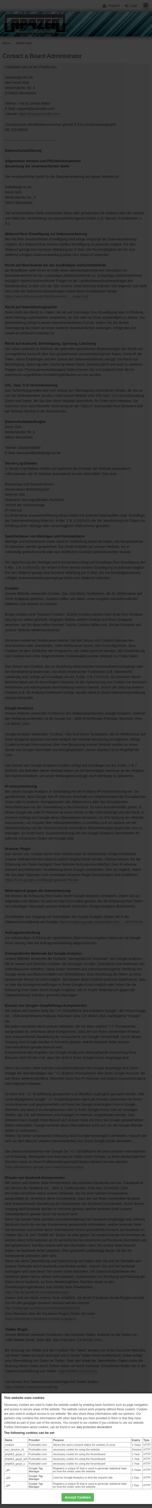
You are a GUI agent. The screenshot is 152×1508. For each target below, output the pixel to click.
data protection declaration (93, 1427)
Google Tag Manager (36, 1470)
